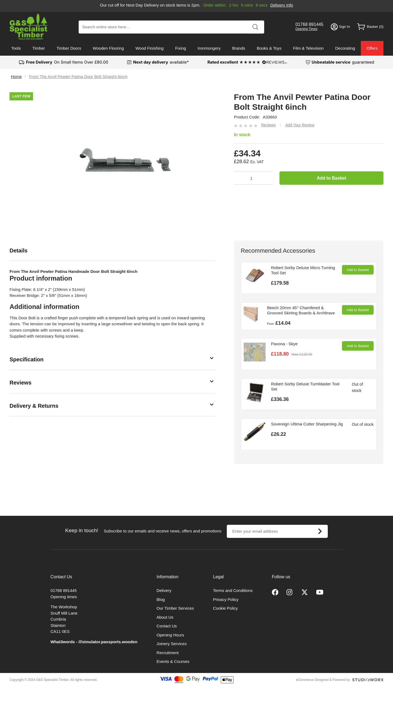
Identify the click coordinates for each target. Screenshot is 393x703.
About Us (165, 617)
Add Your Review (299, 125)
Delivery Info (281, 5)
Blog (161, 599)
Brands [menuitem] (238, 48)
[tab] (112, 250)
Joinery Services (172, 643)
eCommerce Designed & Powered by (323, 680)
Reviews (20, 383)
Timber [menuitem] (38, 48)
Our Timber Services (175, 608)
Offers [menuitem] (372, 48)
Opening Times (307, 29)
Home (16, 77)
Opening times (63, 596)
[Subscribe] (320, 531)
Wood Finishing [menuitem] (149, 48)
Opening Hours (170, 635)
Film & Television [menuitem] (308, 48)
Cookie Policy (225, 608)
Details (19, 251)
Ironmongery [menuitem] (209, 48)
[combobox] (171, 27)
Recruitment (168, 652)
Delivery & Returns (34, 406)
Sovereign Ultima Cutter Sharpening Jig (307, 424)
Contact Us (167, 626)
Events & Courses (173, 661)
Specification (26, 359)
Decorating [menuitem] (345, 48)
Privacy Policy (226, 599)
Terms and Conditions (233, 590)
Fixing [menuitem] (180, 48)
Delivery (164, 590)
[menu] (196, 48)
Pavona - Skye (284, 343)
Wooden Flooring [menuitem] (108, 48)
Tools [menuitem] (16, 48)
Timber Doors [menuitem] (68, 48)
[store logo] (28, 27)
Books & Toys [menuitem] (269, 48)
